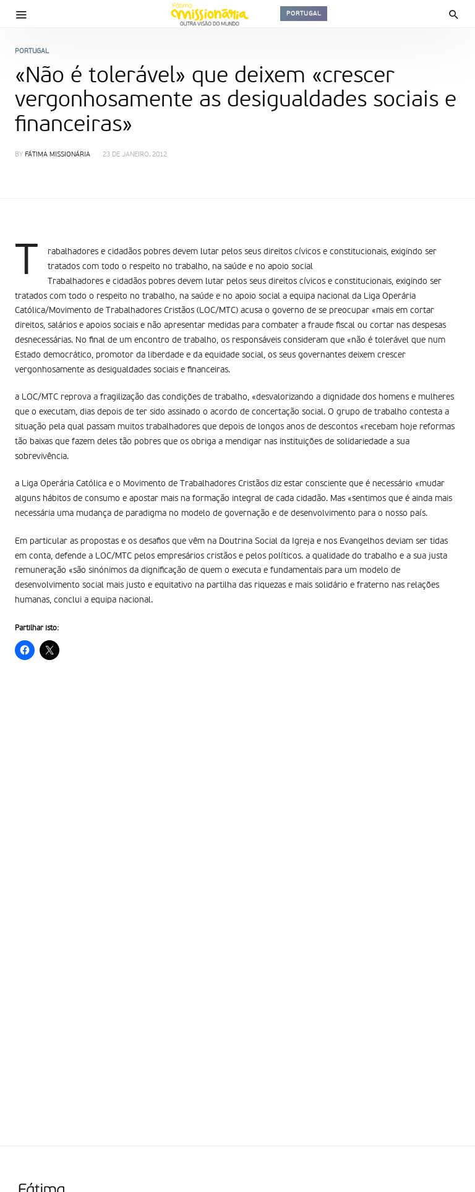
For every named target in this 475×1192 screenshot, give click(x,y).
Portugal (303, 14)
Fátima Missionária (57, 155)
